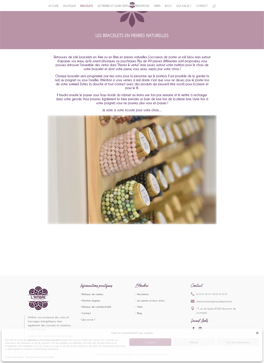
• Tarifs (139, 306)
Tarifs (157, 6)
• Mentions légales (90, 300)
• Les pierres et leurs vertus (150, 300)
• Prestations (142, 294)
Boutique (69, 6)
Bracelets (86, 6)
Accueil (53, 6)
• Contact (85, 313)
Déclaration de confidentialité (39, 356)
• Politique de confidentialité (95, 306)
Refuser (194, 342)
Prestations (142, 6)
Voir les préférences (238, 342)
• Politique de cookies (91, 294)
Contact (202, 6)
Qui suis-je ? (183, 6)
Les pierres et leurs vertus (113, 6)
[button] (257, 333)
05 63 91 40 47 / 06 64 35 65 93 (211, 294)
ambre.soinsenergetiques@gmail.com (214, 301)
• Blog (138, 313)
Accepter (150, 342)
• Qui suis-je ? (87, 319)
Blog (168, 6)
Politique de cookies (14, 356)
